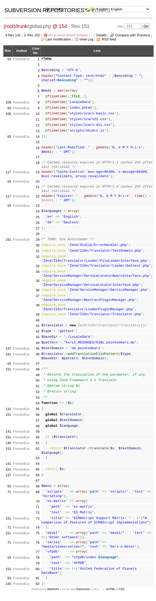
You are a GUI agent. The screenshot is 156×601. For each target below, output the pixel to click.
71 (9, 496)
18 (37, 163)
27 (37, 228)
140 (8, 446)
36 (37, 294)
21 (37, 187)
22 (37, 196)
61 (37, 446)
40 (37, 324)
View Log (86, 39)
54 (37, 407)
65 (37, 473)
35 (37, 284)
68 (37, 490)
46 (37, 358)
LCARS (101, 10)
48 (37, 373)
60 (37, 441)
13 (37, 131)
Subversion (83, 592)
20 (37, 181)
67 (37, 484)
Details (101, 35)
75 (37, 537)
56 (37, 418)
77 (37, 555)
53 (37, 401)
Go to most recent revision (68, 35)
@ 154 (60, 26)
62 (37, 452)
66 (37, 478)
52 (37, 395)
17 (37, 157)
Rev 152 (33, 35)
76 (37, 546)
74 (37, 531)
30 (37, 245)
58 (37, 429)
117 (8, 172)
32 (37, 257)
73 (37, 522)
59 (37, 435)
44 (37, 346)
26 (37, 223)
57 (37, 424)
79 (37, 567)
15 (37, 142)
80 (37, 572)
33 (37, 266)
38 (37, 309)
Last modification (58, 39)
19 (37, 172)
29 (37, 239)
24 (37, 211)
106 (8, 102)
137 (8, 352)
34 (37, 275)
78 (37, 561)
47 (37, 367)
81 (37, 582)
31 (37, 251)
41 (37, 329)
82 (37, 587)
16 (37, 148)
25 (37, 217)
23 (37, 206)
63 (9, 59)
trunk (22, 26)
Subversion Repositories (44, 10)
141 (8, 413)
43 (37, 341)
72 (37, 516)
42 (37, 335)
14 (37, 137)
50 (37, 384)
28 (37, 234)
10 (37, 114)
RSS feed (109, 39)
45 (37, 352)
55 (37, 413)
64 (37, 467)
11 (37, 119)
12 (37, 125)
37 (37, 299)
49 (37, 378)
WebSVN (52, 592)
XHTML (110, 592)
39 (37, 318)
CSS (122, 592)
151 (8, 239)
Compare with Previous (132, 35)
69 (37, 496)
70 (37, 505)
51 (37, 390)
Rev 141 (14, 35)
